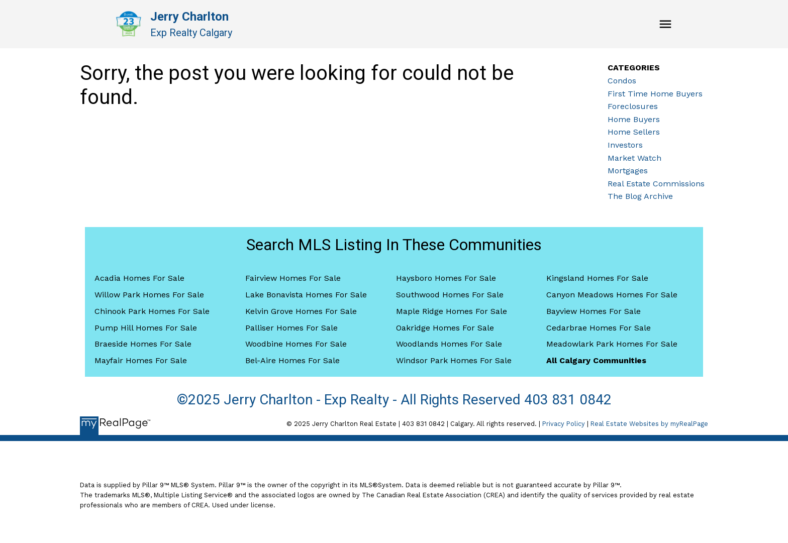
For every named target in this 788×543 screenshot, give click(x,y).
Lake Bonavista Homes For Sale (306, 294)
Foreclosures (633, 106)
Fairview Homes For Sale (293, 278)
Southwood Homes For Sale (450, 294)
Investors (625, 145)
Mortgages (628, 170)
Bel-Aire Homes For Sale (292, 360)
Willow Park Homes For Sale (149, 294)
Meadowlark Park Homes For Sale (611, 344)
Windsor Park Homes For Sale (454, 360)
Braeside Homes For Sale (142, 344)
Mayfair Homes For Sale (140, 360)
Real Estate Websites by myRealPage (649, 423)
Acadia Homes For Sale (139, 278)
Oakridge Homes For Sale (445, 328)
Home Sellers (634, 132)
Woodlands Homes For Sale (449, 344)
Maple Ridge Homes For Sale (451, 311)
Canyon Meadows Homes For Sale (611, 294)
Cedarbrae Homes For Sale (598, 328)
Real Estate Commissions (656, 183)
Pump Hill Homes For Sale (145, 328)
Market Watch (634, 158)
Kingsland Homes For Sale (597, 278)
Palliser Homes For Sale (291, 328)
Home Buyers (634, 119)
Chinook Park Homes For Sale (152, 311)
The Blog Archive (640, 196)
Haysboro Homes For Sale (446, 278)
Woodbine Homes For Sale (296, 344)
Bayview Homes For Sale (593, 311)
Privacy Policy (563, 423)
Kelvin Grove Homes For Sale (301, 311)
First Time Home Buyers (655, 93)
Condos (622, 80)
